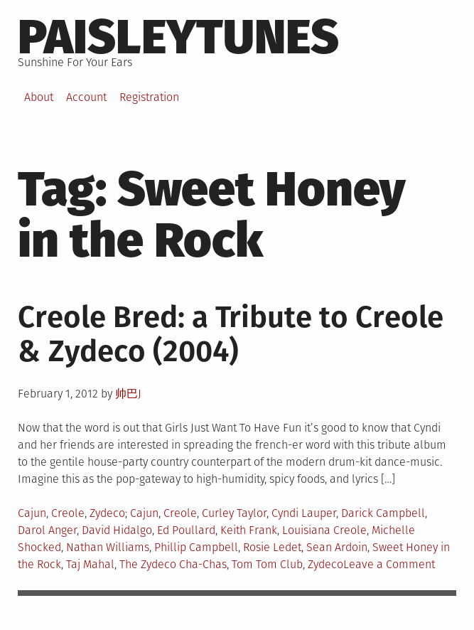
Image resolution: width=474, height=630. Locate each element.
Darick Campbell (383, 513)
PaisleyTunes (178, 37)
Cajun (32, 513)
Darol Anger (47, 530)
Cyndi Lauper (303, 513)
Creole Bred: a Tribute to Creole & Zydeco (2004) (230, 334)
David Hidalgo (117, 530)
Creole (68, 513)
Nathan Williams (107, 547)
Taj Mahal (90, 564)
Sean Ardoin (336, 547)
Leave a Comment (389, 564)
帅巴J (128, 393)
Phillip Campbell (196, 547)
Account (86, 97)
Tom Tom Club (267, 564)
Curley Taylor (234, 513)
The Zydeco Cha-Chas (173, 564)
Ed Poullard (186, 530)
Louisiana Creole (324, 530)
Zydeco (107, 513)
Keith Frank (248, 530)
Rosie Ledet (272, 547)
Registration (149, 97)
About (38, 97)
